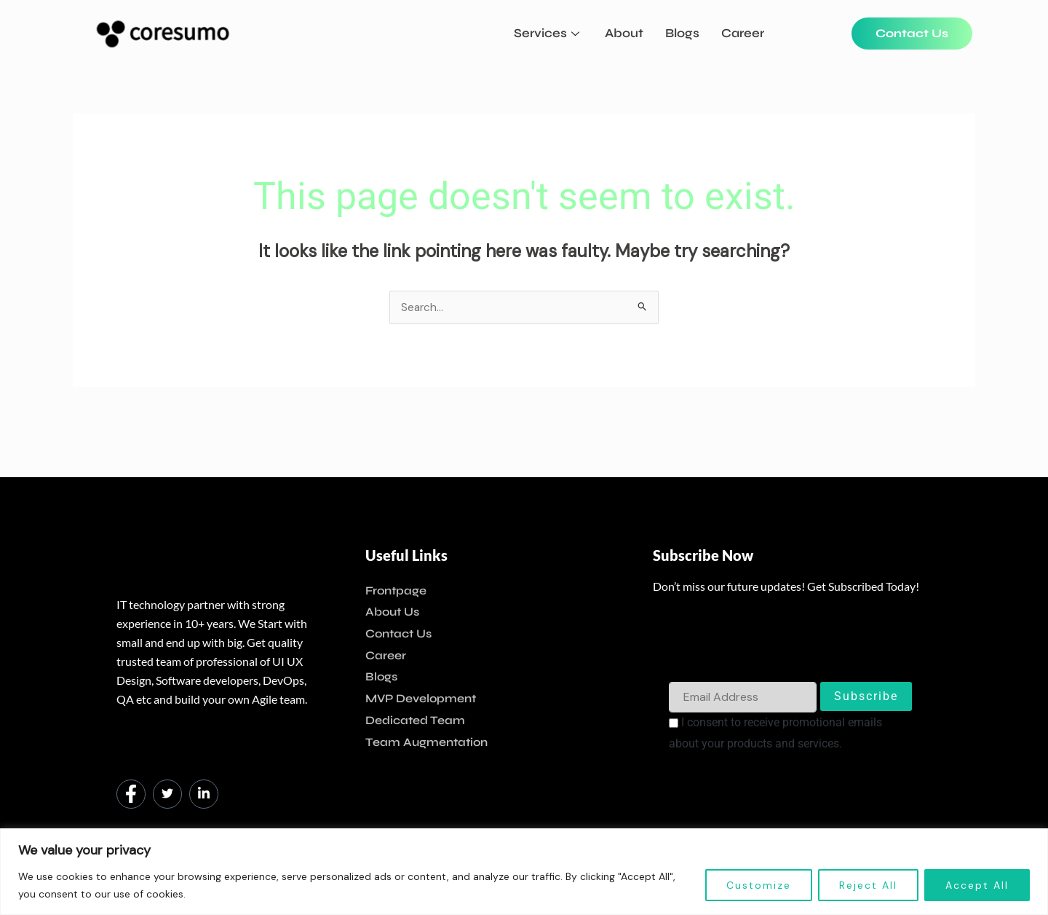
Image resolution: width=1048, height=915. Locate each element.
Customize (758, 885)
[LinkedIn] (203, 794)
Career (742, 33)
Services (548, 33)
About (624, 33)
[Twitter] (167, 794)
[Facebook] (131, 794)
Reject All (868, 885)
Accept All (977, 885)
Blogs (682, 33)
